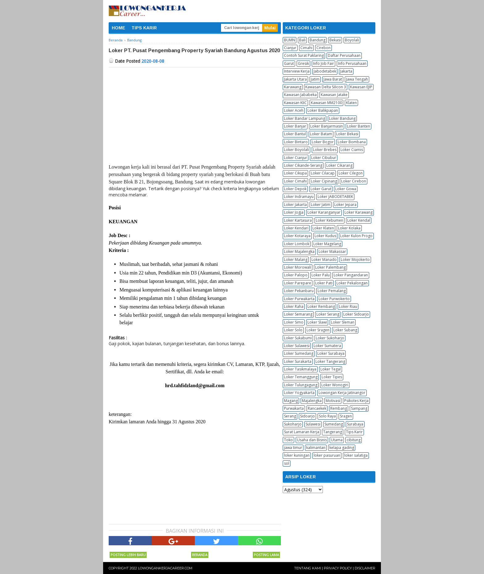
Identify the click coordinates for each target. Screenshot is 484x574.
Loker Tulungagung (300, 385)
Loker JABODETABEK (335, 196)
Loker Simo (293, 322)
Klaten (351, 102)
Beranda (199, 554)
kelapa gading (341, 447)
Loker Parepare (297, 283)
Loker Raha (293, 306)
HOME (118, 27)
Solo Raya (327, 416)
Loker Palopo (295, 275)
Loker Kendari (296, 228)
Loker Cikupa (295, 173)
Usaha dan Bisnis (312, 439)
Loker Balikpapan (322, 110)
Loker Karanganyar (323, 212)
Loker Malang (295, 259)
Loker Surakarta (297, 361)
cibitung (354, 439)
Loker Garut (321, 188)
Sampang (359, 408)
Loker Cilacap (323, 173)
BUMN (289, 40)
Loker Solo (293, 330)
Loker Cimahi (295, 181)
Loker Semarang (298, 314)
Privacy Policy (338, 568)
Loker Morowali (297, 267)
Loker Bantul (295, 133)
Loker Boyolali (296, 149)
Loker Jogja (293, 212)
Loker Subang (345, 330)
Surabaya (355, 424)
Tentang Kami (307, 568)
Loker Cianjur (295, 157)
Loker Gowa (345, 188)
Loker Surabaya (330, 353)
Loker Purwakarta (299, 298)
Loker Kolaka (349, 228)
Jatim (315, 79)
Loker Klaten (323, 228)
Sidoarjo (307, 416)
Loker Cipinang (324, 181)
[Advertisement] (195, 113)
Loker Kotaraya (297, 235)
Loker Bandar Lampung (304, 118)
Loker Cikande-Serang (303, 165)
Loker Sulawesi (297, 345)
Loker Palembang (330, 267)
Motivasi (333, 400)
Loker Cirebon (353, 181)
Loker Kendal (358, 220)
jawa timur (293, 447)
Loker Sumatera (327, 345)
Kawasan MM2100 (326, 102)
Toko (288, 439)
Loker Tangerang (330, 361)
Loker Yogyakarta (299, 392)
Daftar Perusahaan (344, 55)
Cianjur (290, 47)
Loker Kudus (325, 235)
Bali (302, 40)
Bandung (317, 40)
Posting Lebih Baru (128, 554)
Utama (337, 439)
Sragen (346, 416)
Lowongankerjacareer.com (165, 568)
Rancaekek (317, 408)
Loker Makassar (332, 251)
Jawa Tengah (357, 79)
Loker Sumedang (298, 353)
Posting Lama (266, 554)
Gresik (303, 63)
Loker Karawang (358, 212)
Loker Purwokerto (334, 298)
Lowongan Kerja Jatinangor (342, 392)
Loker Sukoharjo (330, 338)
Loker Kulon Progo (356, 235)
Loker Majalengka (299, 251)
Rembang (338, 408)
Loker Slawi (317, 322)
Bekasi (335, 40)
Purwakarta (294, 408)
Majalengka (312, 400)
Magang (291, 400)
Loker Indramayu (299, 196)
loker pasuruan (327, 455)
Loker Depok (295, 188)
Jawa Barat (332, 79)
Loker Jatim (320, 204)
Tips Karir (354, 431)
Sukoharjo (293, 424)
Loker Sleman (342, 322)
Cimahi (306, 47)
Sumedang (333, 424)
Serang (290, 416)
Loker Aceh (293, 110)
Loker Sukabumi (298, 338)
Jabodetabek (325, 71)
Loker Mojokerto (355, 259)
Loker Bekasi (347, 133)
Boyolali (352, 40)
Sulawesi (313, 424)
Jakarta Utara (295, 79)
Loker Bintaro (296, 142)
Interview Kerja (297, 71)
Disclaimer (365, 568)
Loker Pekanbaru (299, 290)
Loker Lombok (296, 243)
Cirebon (323, 47)
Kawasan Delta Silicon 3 (325, 87)
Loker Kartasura (298, 220)
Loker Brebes (324, 149)
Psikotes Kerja (356, 400)
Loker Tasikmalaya (300, 369)
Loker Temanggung (301, 376)
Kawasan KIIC (295, 102)
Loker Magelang (327, 243)
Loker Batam (321, 133)
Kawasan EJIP (361, 87)
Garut (289, 63)
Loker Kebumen (329, 220)
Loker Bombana (352, 142)
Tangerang (332, 431)
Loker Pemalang (332, 290)
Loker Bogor (323, 142)
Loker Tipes (332, 376)
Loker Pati (323, 283)
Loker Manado (324, 259)
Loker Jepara (345, 204)
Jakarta (346, 71)
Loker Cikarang (339, 165)
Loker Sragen (318, 330)
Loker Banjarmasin (326, 126)
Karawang (292, 87)
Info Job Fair (323, 63)
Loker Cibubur (323, 157)
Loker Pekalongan (352, 283)
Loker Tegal (330, 369)
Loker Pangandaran (351, 275)
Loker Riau (348, 306)
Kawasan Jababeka (300, 94)
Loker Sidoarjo (356, 314)
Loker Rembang (321, 306)
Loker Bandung (342, 118)
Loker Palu (320, 275)
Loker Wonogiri (334, 385)
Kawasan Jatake (334, 94)
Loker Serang (327, 314)
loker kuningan (297, 455)
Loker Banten (358, 126)
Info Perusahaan (352, 63)
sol (286, 463)
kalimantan (315, 447)
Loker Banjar (295, 126)
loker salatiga (356, 455)
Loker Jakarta (295, 204)
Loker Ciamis (351, 149)
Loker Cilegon (351, 173)
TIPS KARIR (144, 27)
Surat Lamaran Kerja (301, 431)
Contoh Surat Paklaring (304, 55)
